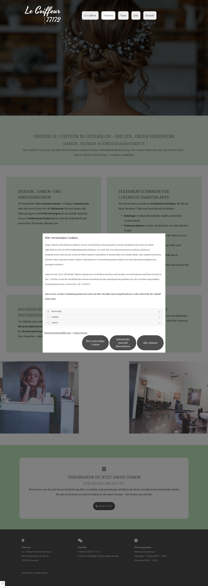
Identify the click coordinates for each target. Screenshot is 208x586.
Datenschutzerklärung (57, 332)
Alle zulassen (150, 342)
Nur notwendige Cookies (95, 342)
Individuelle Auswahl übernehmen (123, 343)
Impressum (80, 332)
